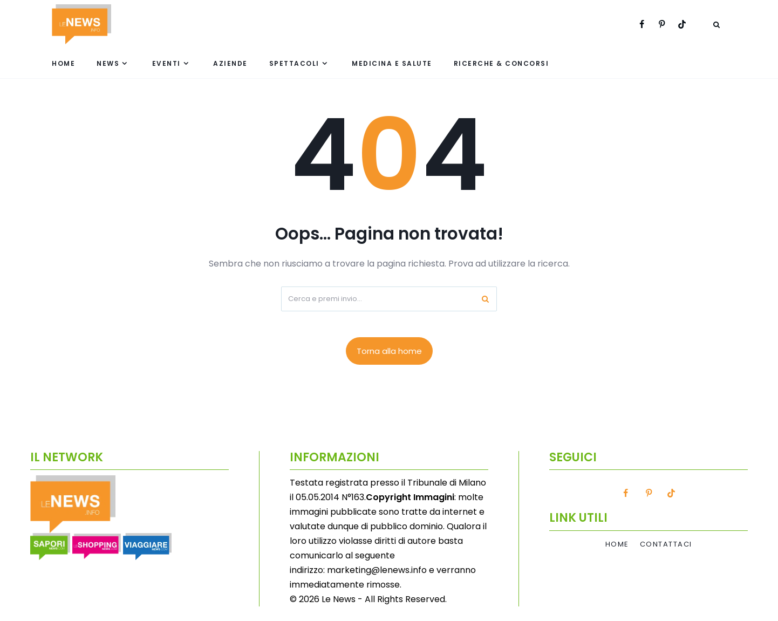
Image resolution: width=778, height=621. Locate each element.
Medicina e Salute (392, 63)
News (108, 63)
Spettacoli (294, 63)
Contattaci (666, 544)
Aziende (230, 63)
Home (63, 63)
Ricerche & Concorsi (501, 63)
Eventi (166, 63)
